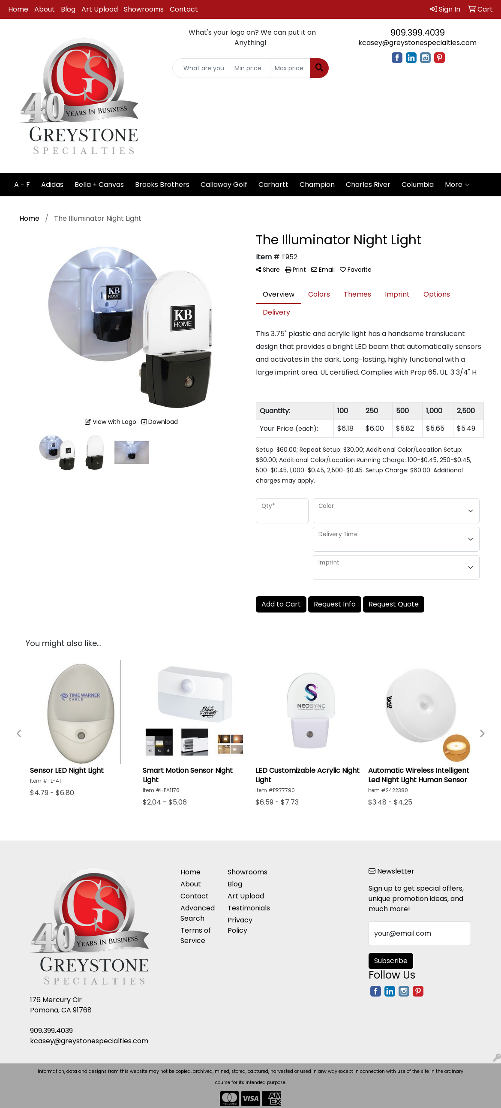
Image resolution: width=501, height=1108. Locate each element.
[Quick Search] (201, 68)
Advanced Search (197, 913)
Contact (184, 9)
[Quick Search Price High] (290, 68)
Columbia (418, 184)
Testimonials (246, 908)
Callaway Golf (224, 184)
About (44, 9)
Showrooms (144, 9)
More (457, 185)
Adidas (52, 184)
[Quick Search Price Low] (250, 68)
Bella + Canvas (99, 184)
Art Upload (99, 9)
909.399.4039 (417, 33)
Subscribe (391, 961)
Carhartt (273, 184)
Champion (317, 184)
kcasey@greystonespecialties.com (417, 43)
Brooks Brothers (162, 184)
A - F (22, 184)
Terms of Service (195, 935)
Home (18, 9)
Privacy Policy (240, 925)
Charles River (368, 184)
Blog (68, 9)
